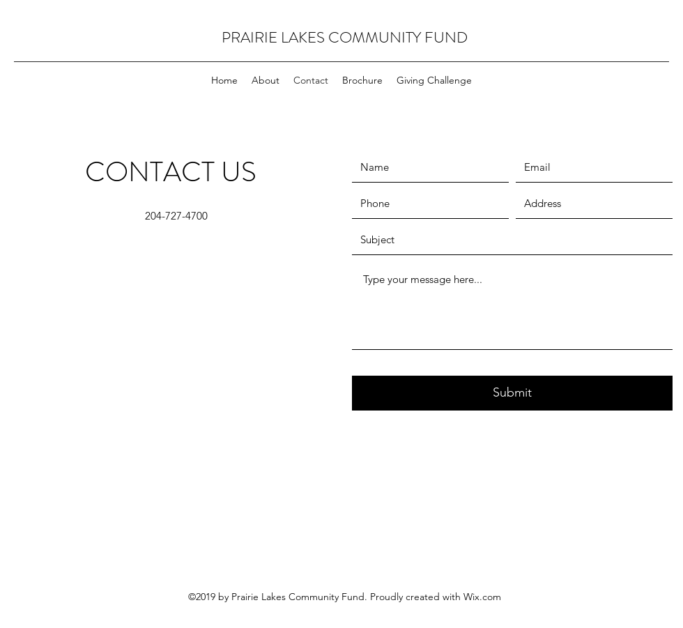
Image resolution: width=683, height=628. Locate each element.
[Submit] (512, 393)
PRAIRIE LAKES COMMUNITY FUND (345, 37)
